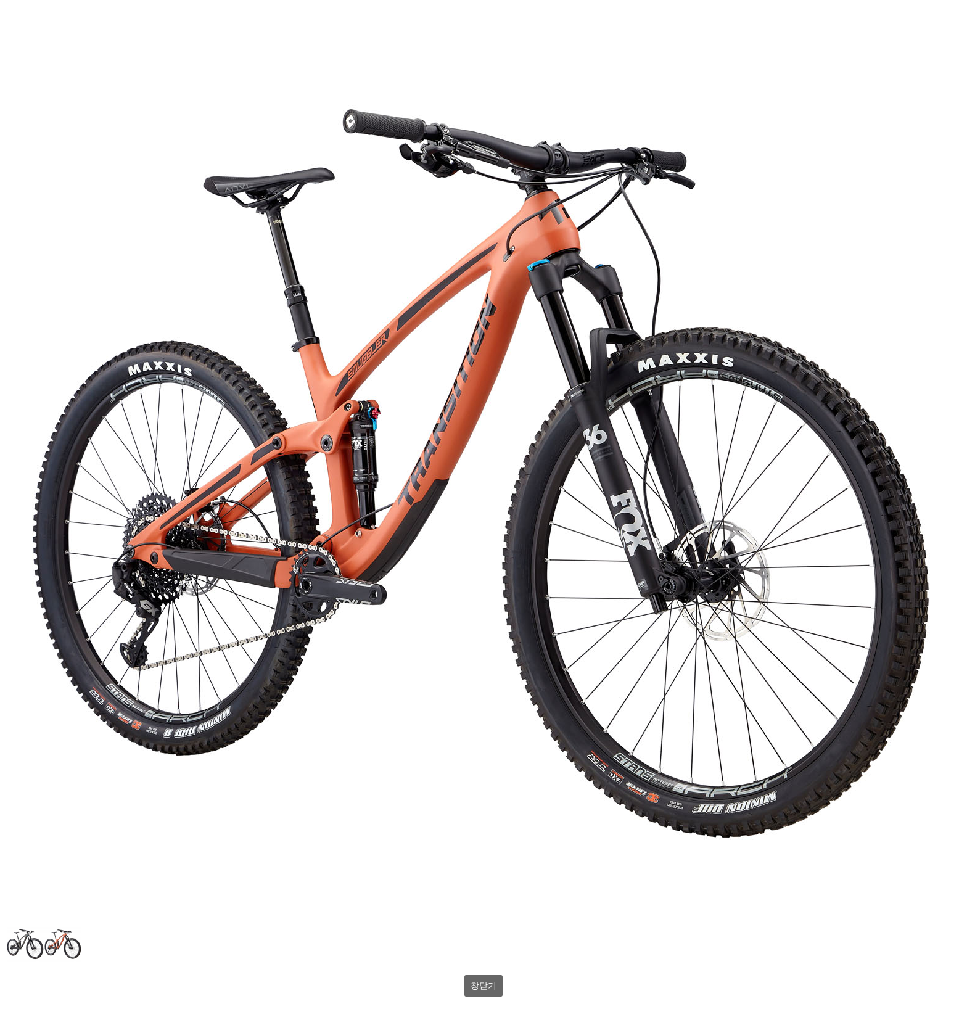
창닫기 (483, 985)
